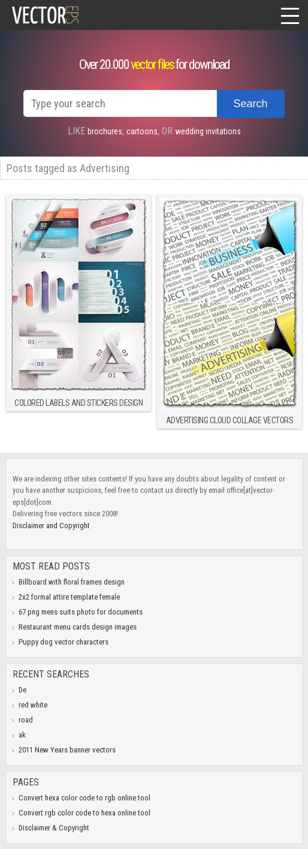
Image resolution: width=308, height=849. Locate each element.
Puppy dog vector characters (63, 641)
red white (33, 704)
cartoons (142, 131)
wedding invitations (208, 131)
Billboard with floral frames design (72, 581)
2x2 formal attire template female (69, 596)
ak (22, 734)
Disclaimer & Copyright (54, 827)
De (22, 689)
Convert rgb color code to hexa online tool (84, 812)
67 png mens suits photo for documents (81, 611)
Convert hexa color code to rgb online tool (84, 797)
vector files (152, 64)
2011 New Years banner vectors (67, 749)
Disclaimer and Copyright (51, 525)
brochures (104, 131)
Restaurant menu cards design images (78, 626)
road (26, 719)
